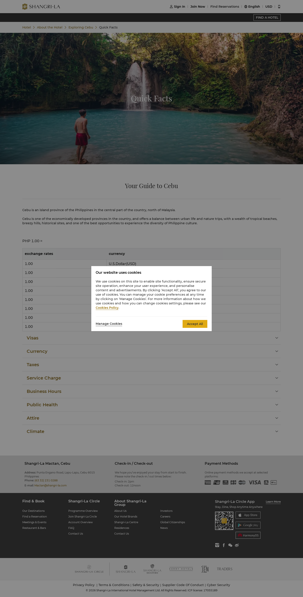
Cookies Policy (107, 308)
